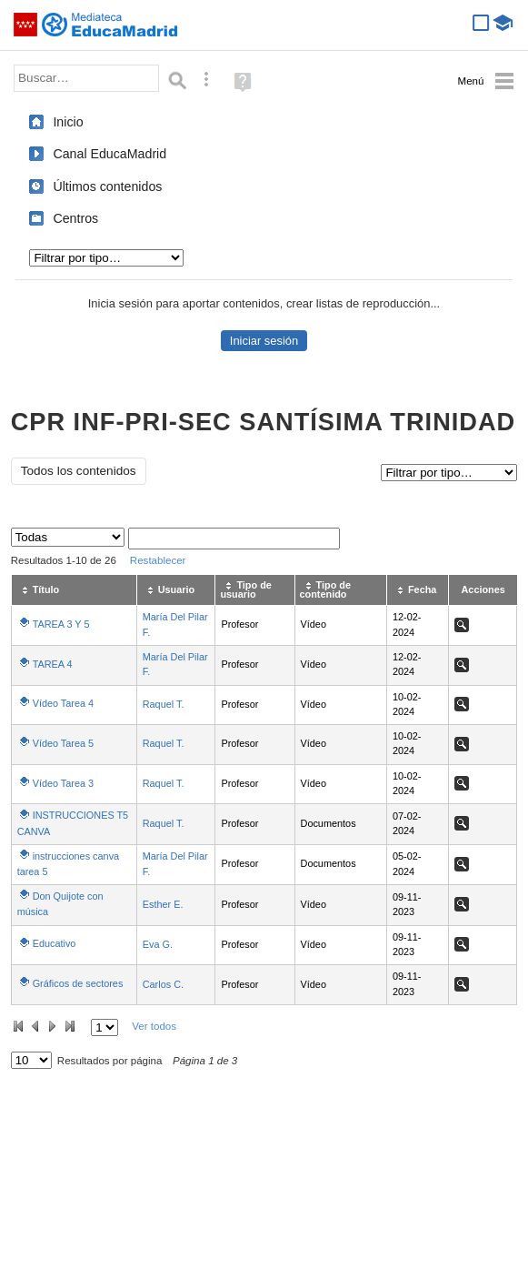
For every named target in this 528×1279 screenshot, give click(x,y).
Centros (75, 218)
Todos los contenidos (78, 471)
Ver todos (154, 1026)
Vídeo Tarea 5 (64, 743)
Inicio (68, 122)
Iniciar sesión (264, 340)
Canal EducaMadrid (109, 153)
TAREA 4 (53, 664)
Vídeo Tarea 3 (64, 783)
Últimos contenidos (107, 186)
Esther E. (163, 904)
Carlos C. (163, 984)
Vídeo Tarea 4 (64, 703)
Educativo (54, 943)
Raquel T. (163, 704)
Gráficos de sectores (78, 983)
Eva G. (158, 944)
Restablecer (158, 560)
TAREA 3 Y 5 (61, 624)
